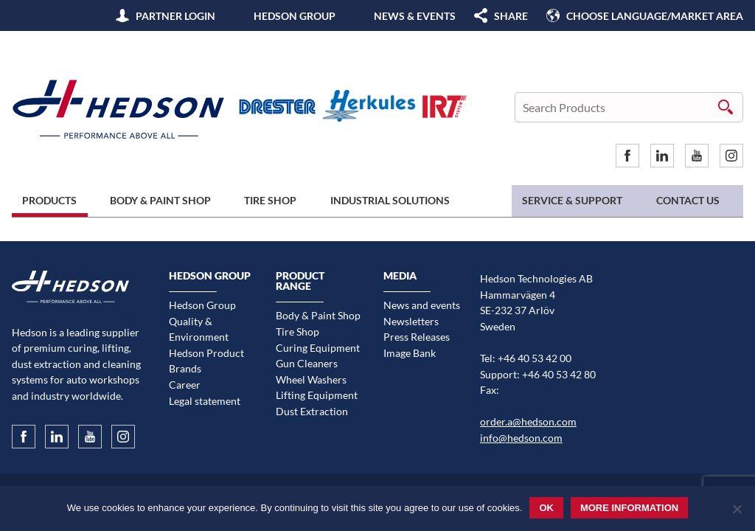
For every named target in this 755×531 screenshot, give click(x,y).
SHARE (511, 16)
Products (49, 200)
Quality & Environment (199, 329)
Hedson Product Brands (206, 361)
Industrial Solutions (390, 200)
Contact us (688, 200)
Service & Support (572, 200)
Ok (546, 507)
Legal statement (204, 401)
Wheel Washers (311, 379)
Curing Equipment (318, 347)
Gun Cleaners (307, 363)
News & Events (415, 16)
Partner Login (175, 16)
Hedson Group (294, 16)
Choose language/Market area (654, 16)
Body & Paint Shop (160, 200)
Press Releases (416, 336)
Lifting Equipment (317, 395)
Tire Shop (270, 200)
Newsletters (411, 321)
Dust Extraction (312, 411)
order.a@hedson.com (528, 421)
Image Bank (409, 353)
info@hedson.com (521, 437)
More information (629, 507)
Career (185, 384)
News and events (421, 305)
